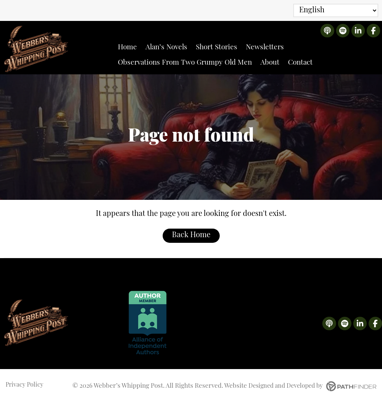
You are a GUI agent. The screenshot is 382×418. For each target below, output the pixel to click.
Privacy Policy (25, 400)
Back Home (191, 250)
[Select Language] (335, 10)
